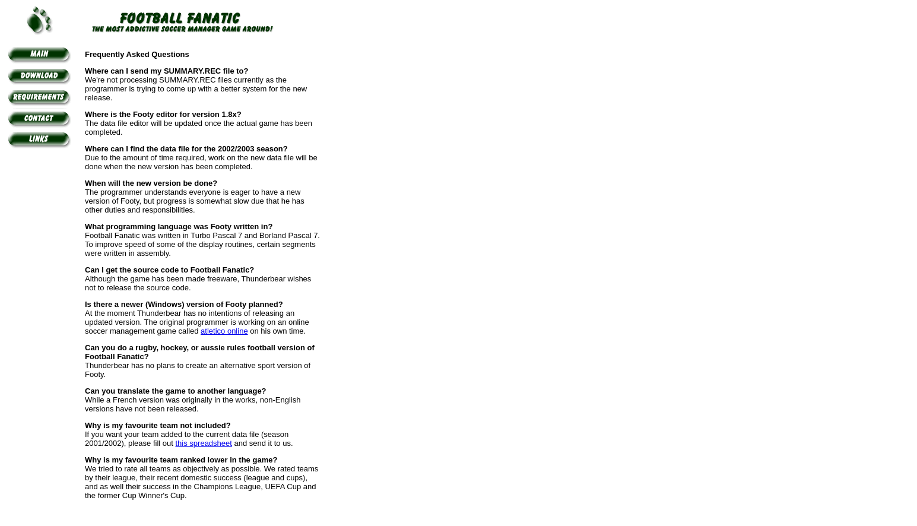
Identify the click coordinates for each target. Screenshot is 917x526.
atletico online (224, 331)
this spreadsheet (204, 443)
